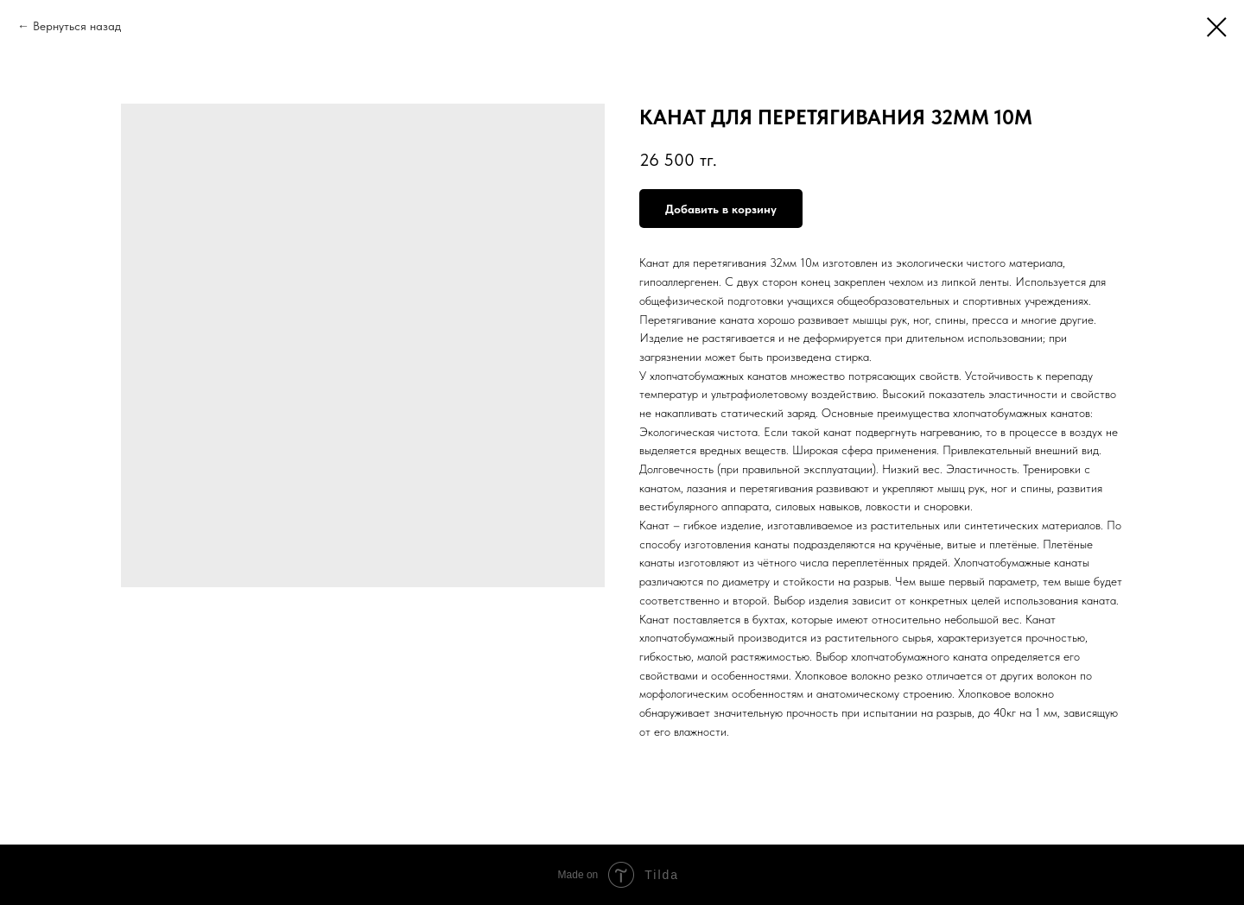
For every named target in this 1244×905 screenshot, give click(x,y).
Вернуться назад (77, 26)
